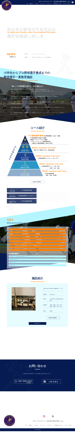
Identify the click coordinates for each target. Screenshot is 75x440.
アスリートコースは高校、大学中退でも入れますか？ (21, 244)
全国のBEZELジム (37, 332)
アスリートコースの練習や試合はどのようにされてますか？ (22, 233)
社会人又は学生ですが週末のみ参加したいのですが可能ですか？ (23, 251)
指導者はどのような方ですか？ (17, 237)
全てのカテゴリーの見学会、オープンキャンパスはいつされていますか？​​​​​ (25, 248)
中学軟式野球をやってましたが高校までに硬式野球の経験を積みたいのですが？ (26, 262)
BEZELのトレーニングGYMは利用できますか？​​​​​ (20, 255)
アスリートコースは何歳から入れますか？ (19, 240)
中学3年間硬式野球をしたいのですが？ (18, 266)
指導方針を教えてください (16, 229)
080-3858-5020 (53, 303)
